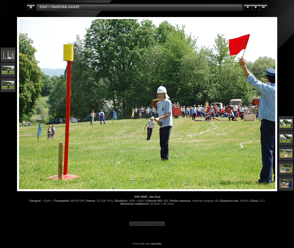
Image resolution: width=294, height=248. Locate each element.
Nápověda (156, 243)
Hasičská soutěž (65, 7)
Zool (43, 7)
